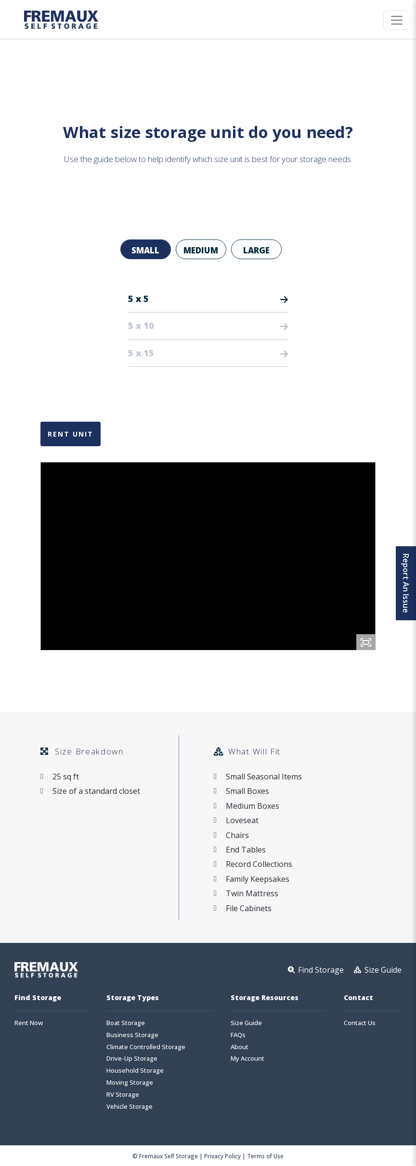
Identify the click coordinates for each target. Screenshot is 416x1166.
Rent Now (28, 1023)
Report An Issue (406, 583)
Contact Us (360, 1023)
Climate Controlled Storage (145, 1047)
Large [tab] (256, 250)
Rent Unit (70, 434)
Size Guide (246, 1023)
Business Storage (132, 1035)
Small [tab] (145, 250)
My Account (247, 1058)
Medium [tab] (200, 250)
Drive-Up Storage (131, 1058)
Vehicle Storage (129, 1107)
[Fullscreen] (366, 642)
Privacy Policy (222, 1156)
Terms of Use (265, 1156)
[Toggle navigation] (396, 20)
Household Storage (135, 1070)
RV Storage (122, 1095)
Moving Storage (129, 1082)
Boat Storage (125, 1023)
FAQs (238, 1035)
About (239, 1047)
